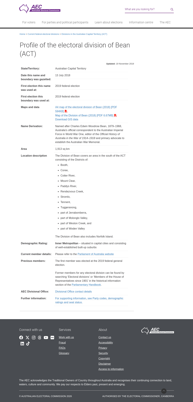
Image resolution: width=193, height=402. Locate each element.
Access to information (111, 369)
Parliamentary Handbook (86, 284)
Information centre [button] (141, 22)
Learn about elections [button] (109, 22)
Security (103, 353)
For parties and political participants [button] (65, 22)
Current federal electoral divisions (43, 34)
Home (22, 34)
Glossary (64, 353)
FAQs (62, 347)
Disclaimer (105, 363)
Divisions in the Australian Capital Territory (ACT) (84, 34)
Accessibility (106, 342)
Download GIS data (66, 119)
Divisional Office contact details (73, 291)
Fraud (62, 342)
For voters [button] (28, 22)
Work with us (66, 337)
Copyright (104, 358)
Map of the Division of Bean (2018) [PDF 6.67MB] (84, 115)
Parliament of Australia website (96, 254)
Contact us (105, 337)
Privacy (103, 347)
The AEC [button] (165, 22)
